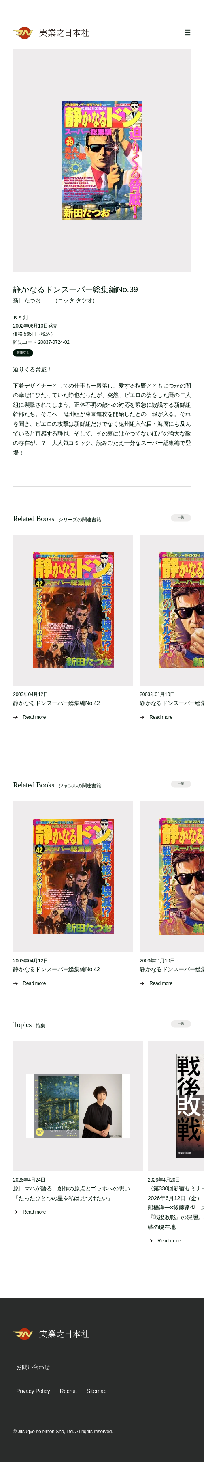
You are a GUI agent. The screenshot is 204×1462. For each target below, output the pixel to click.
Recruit (68, 1391)
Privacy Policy (33, 1391)
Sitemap (96, 1391)
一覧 (181, 518)
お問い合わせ (32, 1367)
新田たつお (27, 300)
